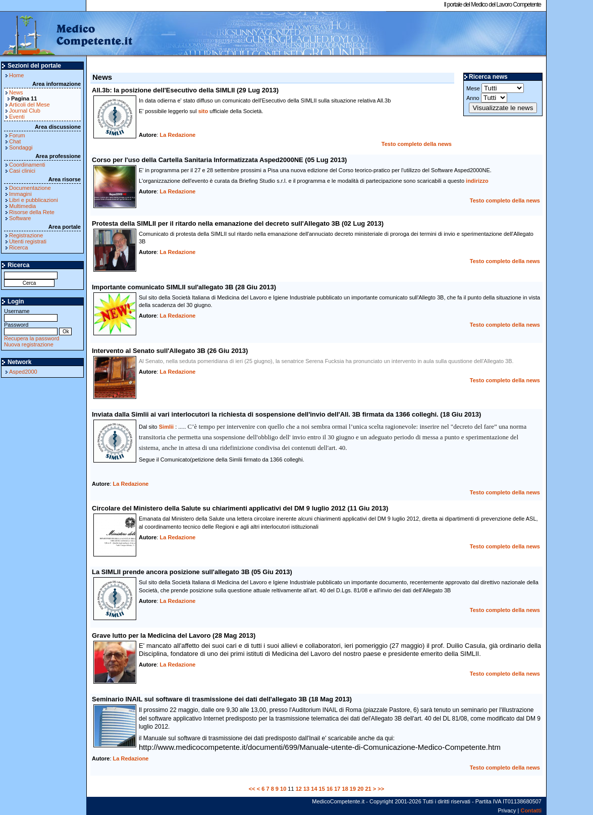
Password (31, 328)
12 (299, 789)
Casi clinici (22, 171)
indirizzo (477, 181)
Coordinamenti (27, 165)
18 (345, 789)
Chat (15, 141)
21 (368, 789)
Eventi (17, 117)
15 (322, 789)
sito (203, 111)
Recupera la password (31, 338)
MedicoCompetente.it (67, 34)
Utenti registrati (27, 241)
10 (283, 789)
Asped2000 (23, 372)
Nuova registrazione (28, 344)
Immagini (20, 194)
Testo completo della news (417, 144)
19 (353, 789)
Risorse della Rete (32, 212)
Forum (17, 135)
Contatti (531, 810)
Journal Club (24, 111)
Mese (495, 88)
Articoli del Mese (29, 104)
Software (20, 218)
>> (381, 789)
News (16, 92)
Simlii (166, 427)
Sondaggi (21, 147)
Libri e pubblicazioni (33, 200)
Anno (486, 98)
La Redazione (178, 135)
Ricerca (18, 247)
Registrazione (26, 235)
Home (16, 75)
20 (360, 789)
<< (252, 789)
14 (314, 789)
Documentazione (30, 188)
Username (31, 314)
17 (337, 789)
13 (306, 789)
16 (330, 789)
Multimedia (22, 206)
